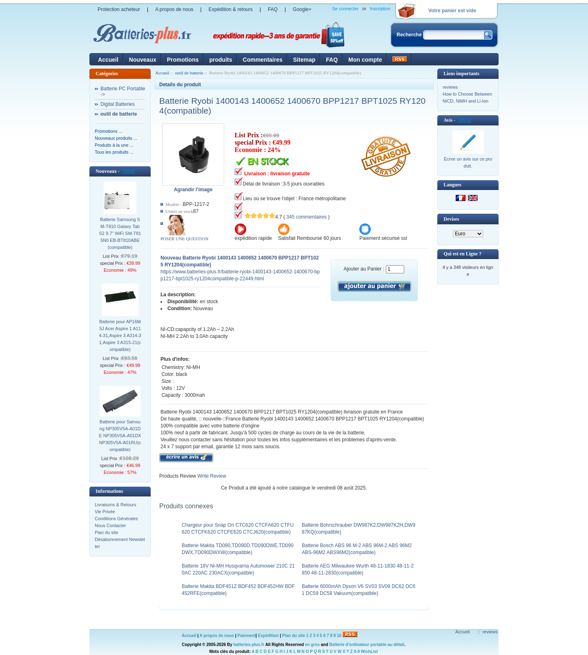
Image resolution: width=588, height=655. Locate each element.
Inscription (380, 8)
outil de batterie (189, 72)
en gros (312, 644)
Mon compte (365, 59)
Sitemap (304, 59)
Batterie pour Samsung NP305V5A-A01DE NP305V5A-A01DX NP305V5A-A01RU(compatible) (120, 435)
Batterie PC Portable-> (122, 91)
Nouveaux (142, 59)
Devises (451, 219)
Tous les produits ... (114, 152)
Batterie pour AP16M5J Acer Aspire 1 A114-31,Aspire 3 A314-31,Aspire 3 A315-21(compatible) (120, 335)
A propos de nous (174, 9)
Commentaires (263, 59)
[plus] (128, 171)
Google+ (302, 9)
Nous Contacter (110, 525)
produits (220, 59)
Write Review (211, 476)
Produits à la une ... (114, 145)
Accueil (108, 59)
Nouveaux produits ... (116, 138)
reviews (450, 87)
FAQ (273, 9)
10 (339, 635)
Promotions (183, 59)
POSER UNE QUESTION (184, 238)
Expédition (268, 635)
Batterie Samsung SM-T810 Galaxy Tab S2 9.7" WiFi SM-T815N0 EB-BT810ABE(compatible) (120, 233)
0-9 (357, 651)
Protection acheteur (119, 9)
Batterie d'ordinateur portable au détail (366, 644)
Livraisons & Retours (115, 504)
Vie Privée (105, 511)
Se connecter (345, 8)
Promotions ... (108, 131)
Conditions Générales (116, 518)
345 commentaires (306, 217)
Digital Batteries (117, 104)
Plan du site (106, 532)
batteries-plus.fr (249, 644)
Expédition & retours (231, 9)
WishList (369, 651)
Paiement (247, 635)
